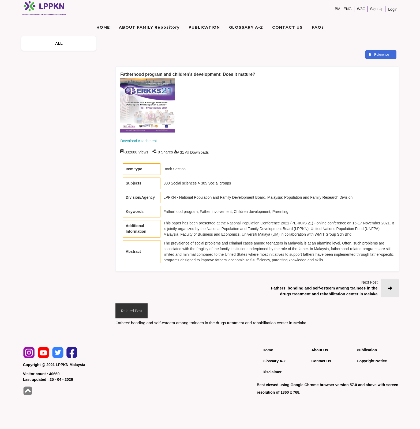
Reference (379, 55)
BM (337, 9)
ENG (347, 9)
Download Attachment (138, 141)
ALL (59, 43)
